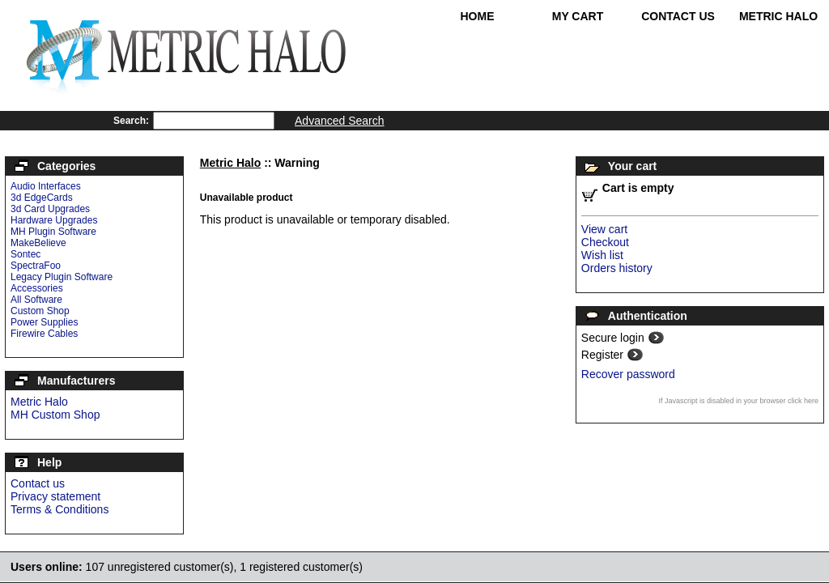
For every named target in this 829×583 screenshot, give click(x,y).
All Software (36, 299)
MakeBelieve (38, 243)
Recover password (628, 374)
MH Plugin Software (53, 231)
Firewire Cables (44, 333)
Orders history (617, 268)
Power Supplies (44, 322)
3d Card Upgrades (50, 209)
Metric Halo (778, 16)
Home (478, 16)
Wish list (602, 255)
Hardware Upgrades (54, 220)
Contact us (38, 483)
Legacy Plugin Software (62, 277)
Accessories (37, 288)
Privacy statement (55, 496)
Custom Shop (40, 311)
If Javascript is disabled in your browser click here (738, 401)
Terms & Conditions (59, 509)
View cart (604, 229)
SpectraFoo (36, 265)
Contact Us (678, 16)
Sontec (25, 254)
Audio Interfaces (46, 186)
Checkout (605, 242)
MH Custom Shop (55, 414)
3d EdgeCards (42, 197)
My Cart (578, 16)
